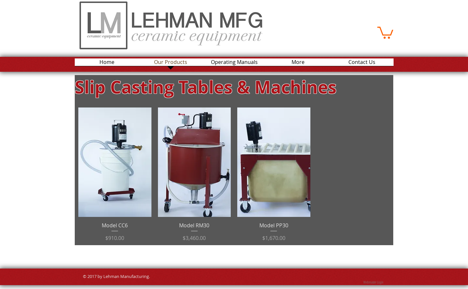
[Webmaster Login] (373, 282)
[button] (385, 32)
